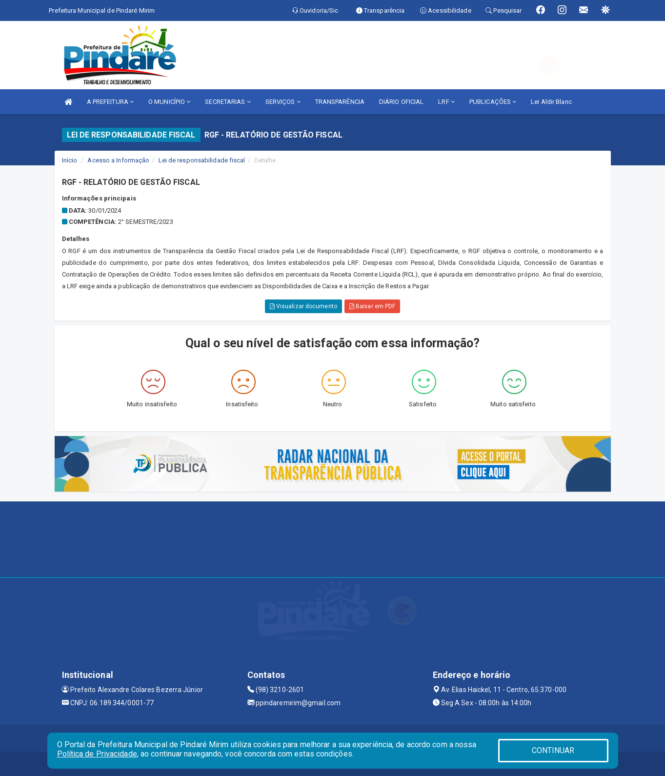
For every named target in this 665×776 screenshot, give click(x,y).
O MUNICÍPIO (169, 101)
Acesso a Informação (118, 160)
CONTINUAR (553, 750)
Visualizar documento (303, 306)
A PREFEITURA (110, 101)
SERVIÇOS (283, 101)
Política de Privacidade (97, 753)
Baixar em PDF (372, 306)
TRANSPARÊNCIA (339, 101)
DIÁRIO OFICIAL (401, 101)
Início (70, 160)
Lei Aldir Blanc (551, 101)
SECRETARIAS (227, 101)
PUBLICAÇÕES (492, 101)
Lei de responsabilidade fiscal (202, 160)
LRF (446, 101)
